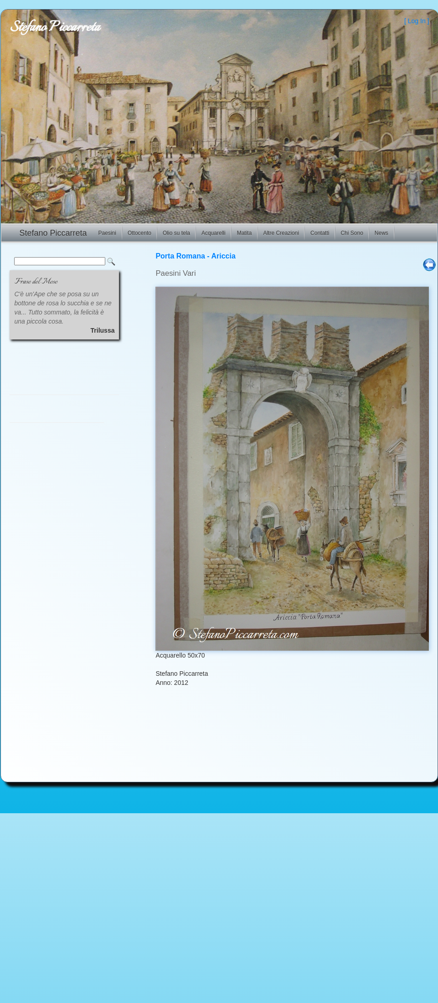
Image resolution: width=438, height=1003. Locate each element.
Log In (417, 21)
